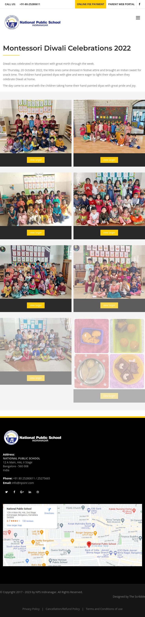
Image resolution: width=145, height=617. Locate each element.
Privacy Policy (30, 609)
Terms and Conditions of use (104, 609)
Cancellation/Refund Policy (63, 609)
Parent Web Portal (121, 4)
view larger (36, 160)
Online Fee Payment (90, 4)
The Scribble (137, 596)
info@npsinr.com (23, 483)
